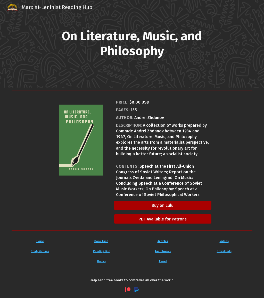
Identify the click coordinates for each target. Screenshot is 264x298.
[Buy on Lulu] (162, 205)
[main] (132, 44)
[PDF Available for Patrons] (162, 219)
